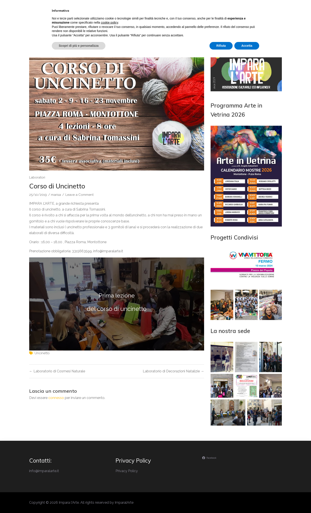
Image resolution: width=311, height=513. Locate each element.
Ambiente (231, 22)
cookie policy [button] (109, 478)
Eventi (174, 22)
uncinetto (42, 353)
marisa (56, 195)
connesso (56, 398)
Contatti (259, 22)
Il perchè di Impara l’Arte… (134, 22)
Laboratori (201, 22)
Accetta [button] (246, 501)
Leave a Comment (79, 195)
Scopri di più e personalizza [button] (78, 501)
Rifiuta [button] (221, 501)
